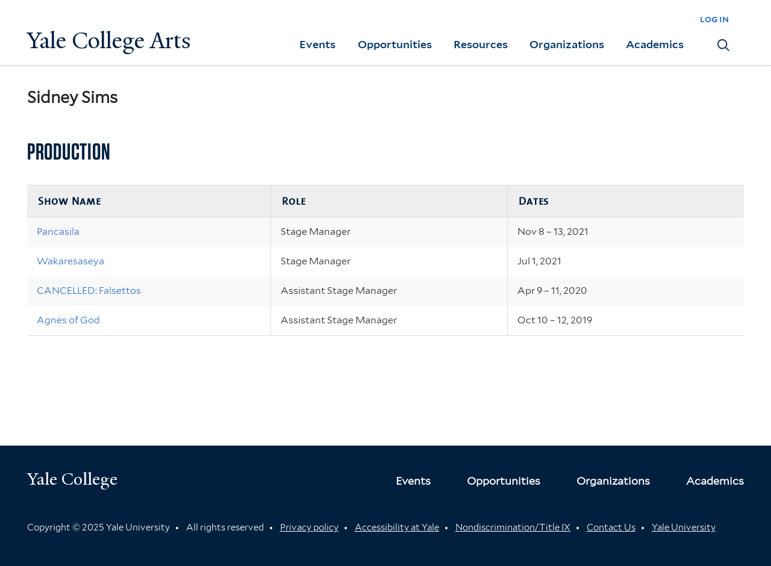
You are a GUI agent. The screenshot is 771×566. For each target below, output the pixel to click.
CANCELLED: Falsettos (89, 290)
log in (714, 19)
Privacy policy (309, 527)
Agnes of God (68, 320)
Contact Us (611, 527)
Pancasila (58, 231)
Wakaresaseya (70, 261)
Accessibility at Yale (397, 527)
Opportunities (395, 44)
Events (317, 44)
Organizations (566, 44)
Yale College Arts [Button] (109, 40)
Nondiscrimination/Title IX (512, 527)
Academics (655, 44)
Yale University (684, 527)
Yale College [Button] (72, 479)
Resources (481, 44)
